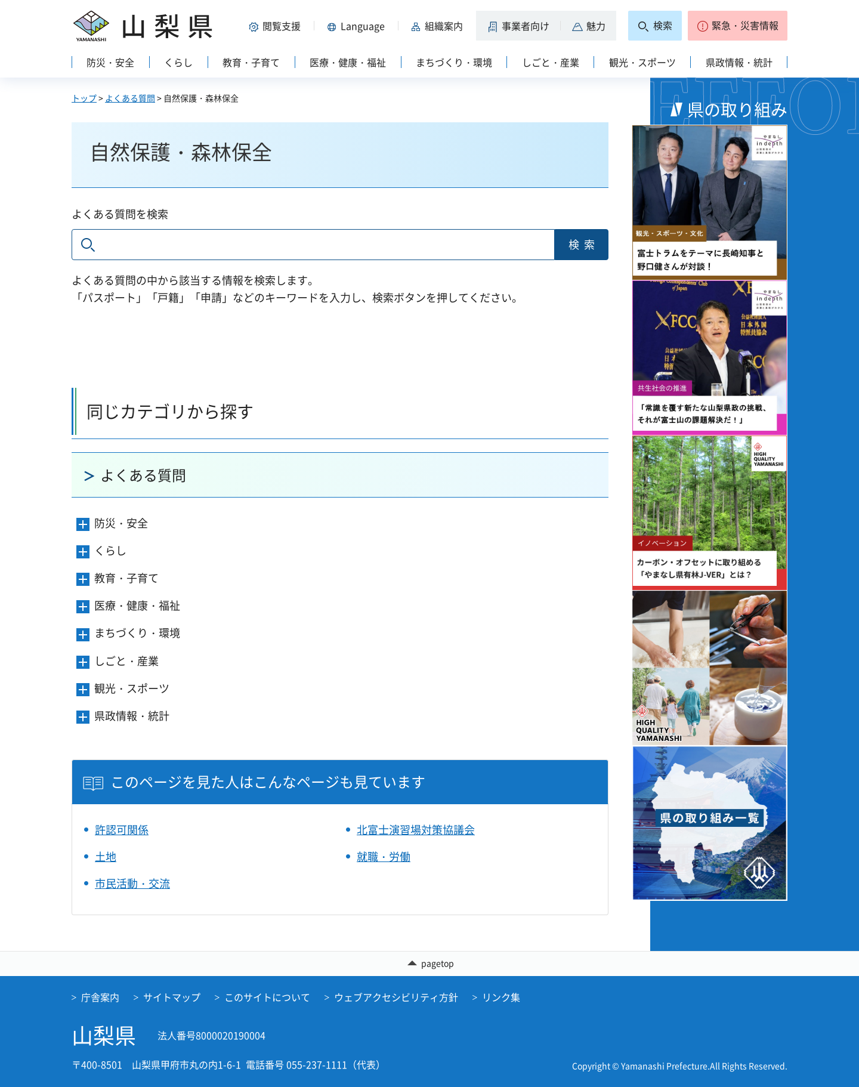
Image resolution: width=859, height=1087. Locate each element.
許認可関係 (122, 829)
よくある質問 (130, 98)
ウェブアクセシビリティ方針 (396, 997)
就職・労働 (383, 856)
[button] (277, 26)
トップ (84, 98)
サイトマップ (171, 997)
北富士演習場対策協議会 (416, 829)
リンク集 (501, 997)
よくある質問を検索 (120, 214)
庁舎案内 (100, 997)
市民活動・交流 (132, 883)
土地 (105, 856)
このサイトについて (267, 997)
